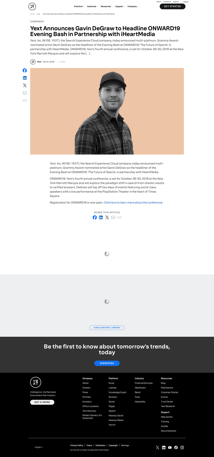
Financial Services (144, 383)
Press (85, 392)
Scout (111, 383)
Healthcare (140, 387)
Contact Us (167, 2)
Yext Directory (89, 411)
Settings (125, 445)
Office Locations (90, 406)
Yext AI (112, 425)
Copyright (113, 445)
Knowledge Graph (117, 392)
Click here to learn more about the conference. (133, 202)
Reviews (113, 397)
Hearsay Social (116, 415)
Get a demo (42, 402)
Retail (137, 392)
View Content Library (107, 327)
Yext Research (168, 406)
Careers (86, 387)
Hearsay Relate (116, 420)
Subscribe (107, 363)
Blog (163, 383)
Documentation (168, 431)
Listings (112, 387)
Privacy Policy (76, 445)
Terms (89, 445)
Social (112, 401)
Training (165, 421)
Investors (87, 401)
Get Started (172, 6)
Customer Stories (169, 392)
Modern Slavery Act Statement (92, 417)
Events (164, 397)
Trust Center (167, 401)
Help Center (167, 417)
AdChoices (100, 445)
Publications (167, 387)
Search (112, 411)
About (85, 383)
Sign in (159, 2)
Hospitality (140, 401)
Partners (86, 397)
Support (176, 2)
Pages (112, 406)
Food (137, 397)
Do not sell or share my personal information (89, 450)
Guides (164, 426)
